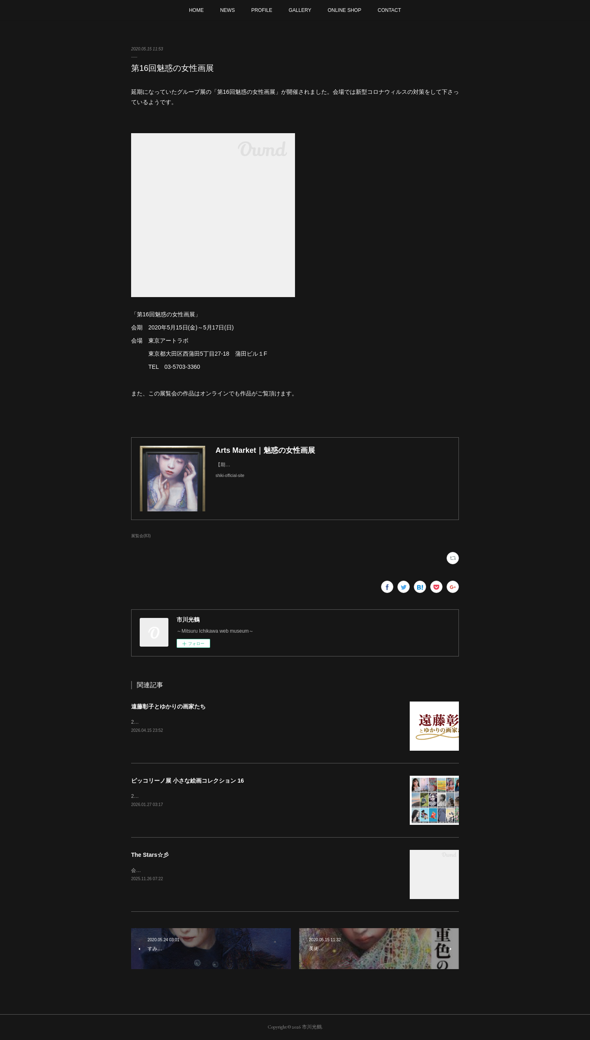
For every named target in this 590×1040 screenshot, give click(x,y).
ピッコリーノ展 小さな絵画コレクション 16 (187, 780)
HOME (196, 10)
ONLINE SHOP (344, 10)
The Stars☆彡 (150, 855)
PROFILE (261, 10)
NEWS (227, 10)
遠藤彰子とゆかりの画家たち (168, 706)
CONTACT (389, 10)
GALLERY (300, 10)
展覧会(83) (141, 536)
